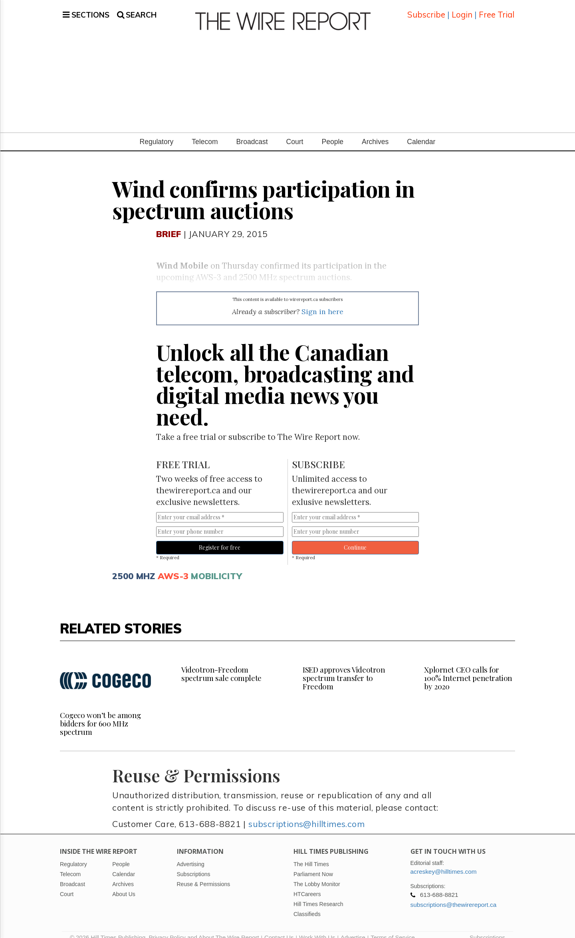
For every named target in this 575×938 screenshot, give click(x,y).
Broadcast (252, 132)
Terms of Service (393, 928)
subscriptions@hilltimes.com (306, 814)
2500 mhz (133, 566)
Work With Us (317, 928)
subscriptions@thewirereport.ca (453, 895)
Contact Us (278, 928)
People (332, 132)
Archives (375, 132)
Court (294, 132)
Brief (168, 224)
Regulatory (157, 132)
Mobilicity (216, 566)
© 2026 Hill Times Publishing (109, 928)
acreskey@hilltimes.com (443, 862)
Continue (355, 538)
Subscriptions (487, 928)
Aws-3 (173, 566)
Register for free (219, 538)
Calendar (421, 132)
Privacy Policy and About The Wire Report (204, 928)
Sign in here (322, 302)
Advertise (353, 928)
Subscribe (426, 10)
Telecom (205, 132)
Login (462, 10)
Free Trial (496, 10)
